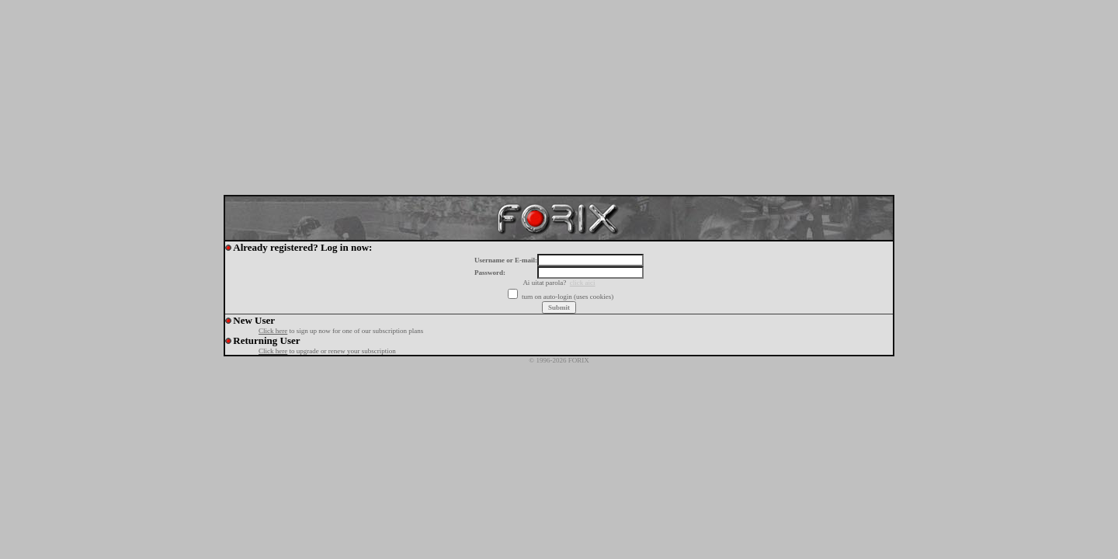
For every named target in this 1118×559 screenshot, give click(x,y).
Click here (273, 331)
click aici (582, 282)
